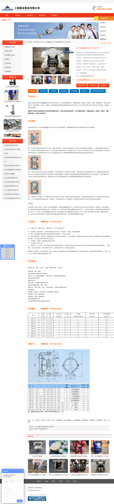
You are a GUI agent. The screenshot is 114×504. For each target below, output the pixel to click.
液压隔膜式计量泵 (10, 55)
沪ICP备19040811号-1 (34, 490)
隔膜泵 (53, 481)
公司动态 (30, 15)
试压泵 (46, 481)
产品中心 (42, 42)
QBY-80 (37, 420)
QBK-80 (43, 420)
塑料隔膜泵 (85, 420)
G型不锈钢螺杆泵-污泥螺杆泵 (13, 169)
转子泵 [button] (10, 20)
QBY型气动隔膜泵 (10, 173)
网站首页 (36, 42)
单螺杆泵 (7, 59)
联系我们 (54, 15)
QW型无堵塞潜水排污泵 (11, 145)
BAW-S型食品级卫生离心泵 (12, 198)
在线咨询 (103, 22)
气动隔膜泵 (8, 71)
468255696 (83, 73)
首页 (6, 15)
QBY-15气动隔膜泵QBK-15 (41, 429)
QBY (105, 420)
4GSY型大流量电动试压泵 (12, 182)
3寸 (33, 420)
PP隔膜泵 (92, 420)
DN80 (48, 420)
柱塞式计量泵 (8, 51)
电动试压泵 (8, 67)
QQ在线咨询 (81, 85)
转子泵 (68, 481)
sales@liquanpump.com (87, 76)
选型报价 (104, 85)
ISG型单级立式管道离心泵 (12, 194)
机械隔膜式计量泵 (10, 47)
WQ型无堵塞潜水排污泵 (11, 186)
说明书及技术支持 (98, 91)
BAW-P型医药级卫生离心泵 (12, 165)
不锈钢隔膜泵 (76, 420)
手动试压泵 (8, 63)
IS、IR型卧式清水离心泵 (12, 190)
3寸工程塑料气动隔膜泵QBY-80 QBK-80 (44, 426)
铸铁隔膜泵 (59, 420)
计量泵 (60, 481)
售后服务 (103, 35)
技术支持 (42, 15)
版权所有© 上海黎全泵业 (35, 487)
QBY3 (53, 420)
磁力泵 (75, 481)
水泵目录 (18, 15)
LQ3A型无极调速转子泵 (11, 178)
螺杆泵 (39, 481)
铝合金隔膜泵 (68, 420)
